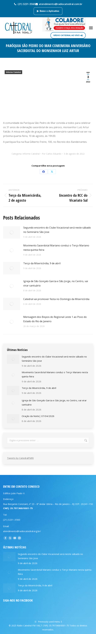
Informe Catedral (13, 72)
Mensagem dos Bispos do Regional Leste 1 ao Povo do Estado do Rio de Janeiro (55, 319)
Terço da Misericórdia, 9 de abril (41, 263)
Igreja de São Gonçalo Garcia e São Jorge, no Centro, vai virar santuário (55, 283)
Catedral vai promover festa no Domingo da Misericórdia (56, 299)
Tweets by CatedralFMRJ (20, 458)
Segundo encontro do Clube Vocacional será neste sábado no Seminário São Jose (57, 230)
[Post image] (11, 232)
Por (51, 153)
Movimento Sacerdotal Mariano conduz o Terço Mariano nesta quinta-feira (56, 248)
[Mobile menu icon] (91, 28)
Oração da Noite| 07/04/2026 (38, 416)
